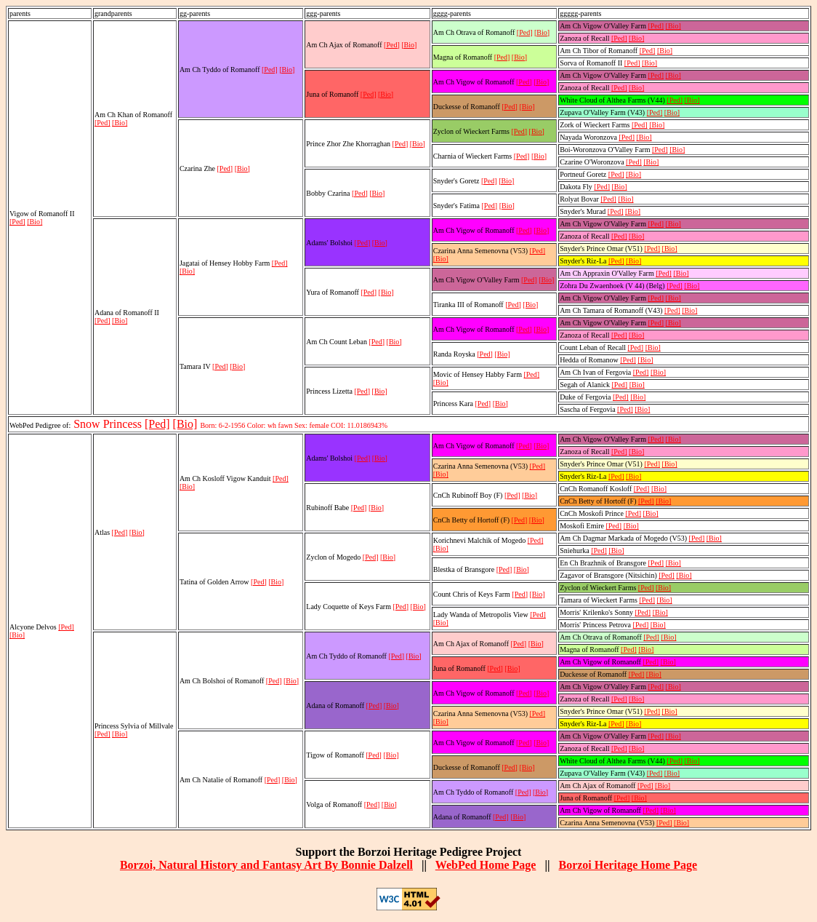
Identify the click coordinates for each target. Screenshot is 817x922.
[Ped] (17, 222)
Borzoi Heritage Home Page (627, 865)
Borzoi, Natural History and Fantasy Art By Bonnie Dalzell (266, 865)
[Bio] (34, 222)
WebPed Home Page (485, 865)
